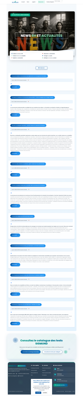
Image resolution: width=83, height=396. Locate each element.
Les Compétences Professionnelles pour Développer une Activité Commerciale (28, 246)
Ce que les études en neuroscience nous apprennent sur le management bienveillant (29, 76)
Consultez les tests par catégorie (52, 353)
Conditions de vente (60, 392)
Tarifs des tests (34, 371)
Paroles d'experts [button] (50, 2)
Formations (44, 376)
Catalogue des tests (35, 369)
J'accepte (38, 392)
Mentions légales (68, 392)
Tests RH (43, 371)
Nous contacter (60, 371)
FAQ (32, 376)
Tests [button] (28, 2)
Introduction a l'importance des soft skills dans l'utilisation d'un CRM (26, 305)
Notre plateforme (34, 373)
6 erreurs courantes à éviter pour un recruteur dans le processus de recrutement (28, 185)
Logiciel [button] (34, 2)
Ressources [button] (41, 2)
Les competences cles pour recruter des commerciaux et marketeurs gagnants (28, 276)
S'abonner (41, 68)
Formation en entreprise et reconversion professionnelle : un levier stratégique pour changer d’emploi (32, 97)
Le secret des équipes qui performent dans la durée (22, 217)
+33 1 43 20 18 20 (60, 376)
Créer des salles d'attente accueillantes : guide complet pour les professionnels (28, 164)
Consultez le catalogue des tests (30, 353)
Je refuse (45, 392)
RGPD (74, 392)
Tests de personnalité (46, 373)
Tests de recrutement (46, 369)
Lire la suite (14, 87)
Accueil (23, 2)
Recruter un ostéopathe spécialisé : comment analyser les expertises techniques (28, 125)
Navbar (16, 2)
